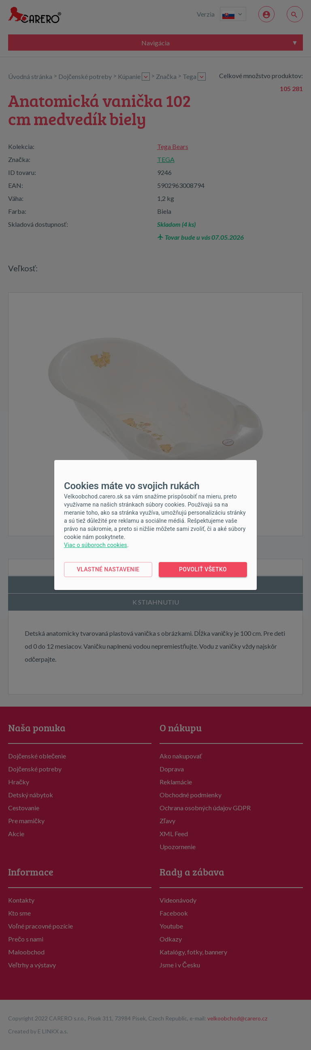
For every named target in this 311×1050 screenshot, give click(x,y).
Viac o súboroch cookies (95, 545)
